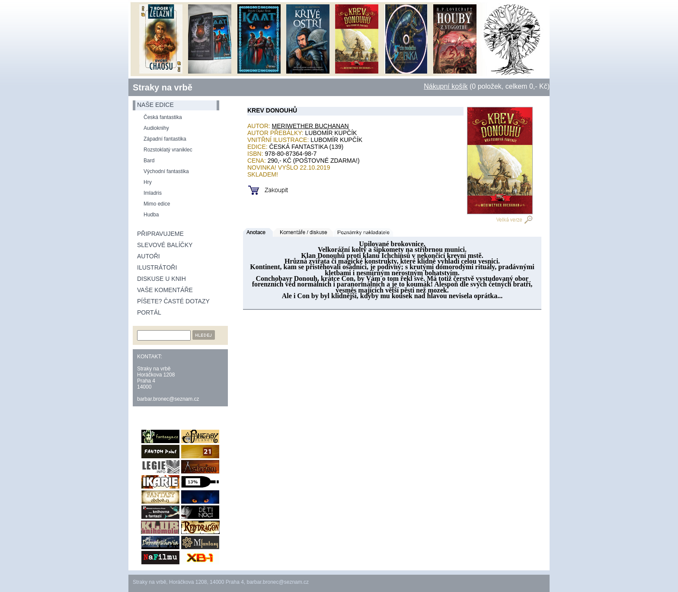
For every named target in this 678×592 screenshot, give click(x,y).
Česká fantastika (163, 117)
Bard (149, 161)
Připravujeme (160, 233)
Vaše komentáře (165, 289)
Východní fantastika (166, 171)
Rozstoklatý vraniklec (168, 150)
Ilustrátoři (157, 267)
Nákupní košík (445, 86)
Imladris (153, 193)
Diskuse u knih (161, 278)
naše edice (155, 104)
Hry (148, 182)
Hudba (151, 215)
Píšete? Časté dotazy (173, 301)
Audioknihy (156, 128)
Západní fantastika (165, 139)
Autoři (148, 256)
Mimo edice (157, 204)
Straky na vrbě (162, 87)
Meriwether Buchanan (310, 125)
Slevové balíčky (164, 244)
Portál (149, 312)
